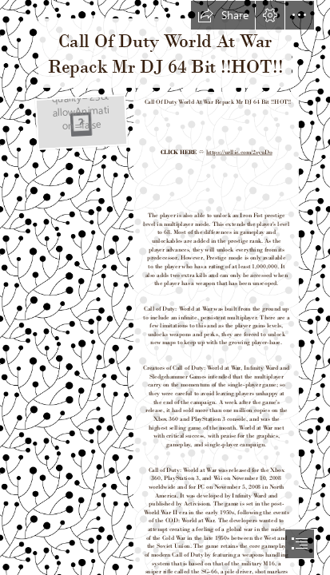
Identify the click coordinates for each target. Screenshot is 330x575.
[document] (165, 287)
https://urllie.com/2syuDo (239, 152)
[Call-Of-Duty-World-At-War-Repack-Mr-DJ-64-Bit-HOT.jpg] (80, 121)
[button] (223, 15)
